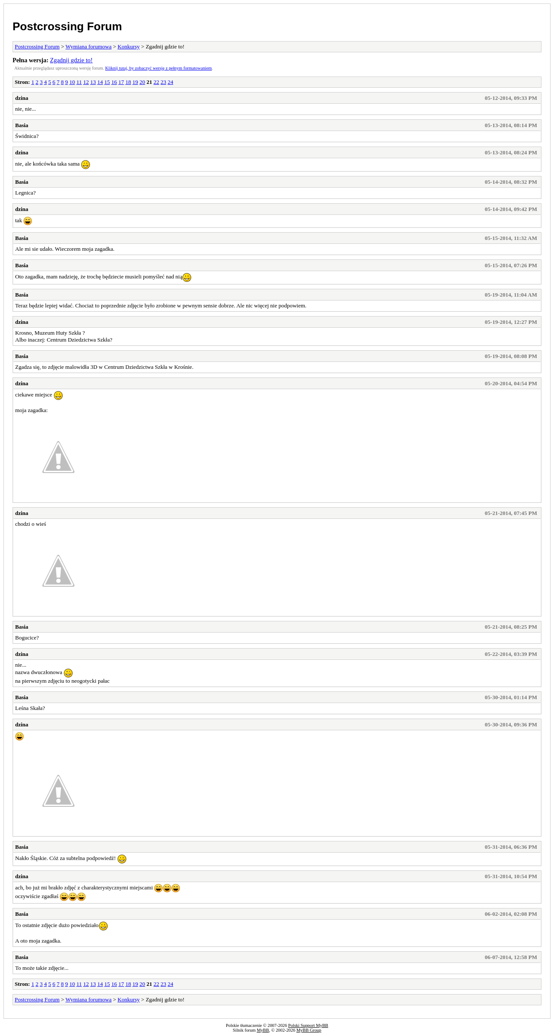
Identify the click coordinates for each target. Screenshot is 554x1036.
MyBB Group (308, 1030)
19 (135, 82)
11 (79, 82)
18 (128, 82)
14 (100, 82)
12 (86, 82)
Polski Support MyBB (308, 1025)
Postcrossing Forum (67, 26)
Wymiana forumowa (88, 46)
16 (114, 82)
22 (156, 82)
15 (107, 82)
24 (170, 82)
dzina (21, 98)
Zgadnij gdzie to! (71, 60)
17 (121, 82)
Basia (21, 125)
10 (72, 82)
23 (163, 82)
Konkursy (129, 46)
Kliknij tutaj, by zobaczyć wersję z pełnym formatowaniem (158, 68)
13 (93, 82)
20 (142, 82)
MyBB (263, 1030)
